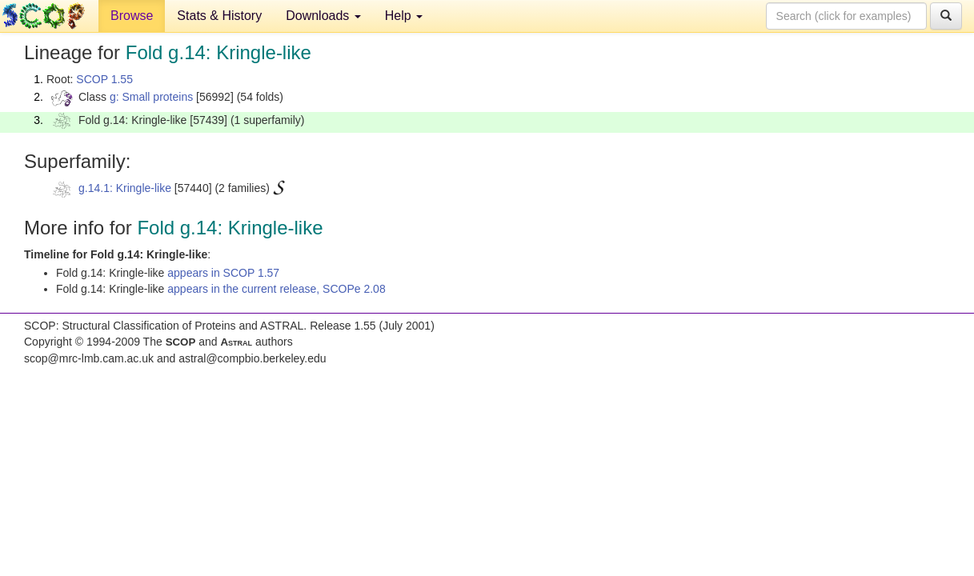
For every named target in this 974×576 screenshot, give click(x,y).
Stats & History (219, 15)
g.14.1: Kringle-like (124, 188)
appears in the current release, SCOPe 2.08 (276, 288)
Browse (131, 15)
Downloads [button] (323, 15)
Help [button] (404, 15)
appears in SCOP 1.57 (223, 272)
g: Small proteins (151, 96)
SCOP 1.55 (104, 79)
